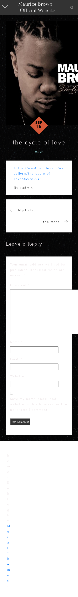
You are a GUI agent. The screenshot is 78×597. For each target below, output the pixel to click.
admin (27, 188)
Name (16, 342)
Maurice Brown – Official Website (37, 7)
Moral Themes (8, 553)
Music (39, 152)
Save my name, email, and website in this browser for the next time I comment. (38, 404)
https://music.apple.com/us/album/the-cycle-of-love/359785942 (38, 173)
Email (16, 359)
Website (17, 376)
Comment (20, 285)
